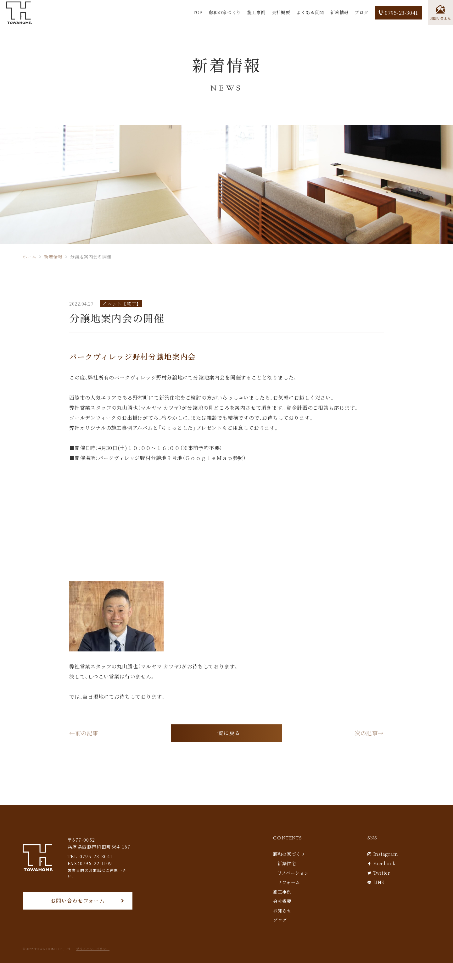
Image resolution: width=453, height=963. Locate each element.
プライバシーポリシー (92, 948)
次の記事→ (369, 733)
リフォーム (288, 882)
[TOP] (19, 12)
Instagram (382, 854)
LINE (375, 882)
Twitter (378, 873)
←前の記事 (83, 733)
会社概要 (280, 12)
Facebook (381, 863)
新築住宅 (286, 863)
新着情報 (339, 12)
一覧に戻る (226, 733)
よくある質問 (309, 12)
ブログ (361, 12)
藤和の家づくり (225, 12)
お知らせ (282, 910)
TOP (197, 12)
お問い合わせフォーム (78, 900)
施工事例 (256, 12)
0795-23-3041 (398, 12)
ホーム (29, 256)
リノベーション (293, 873)
